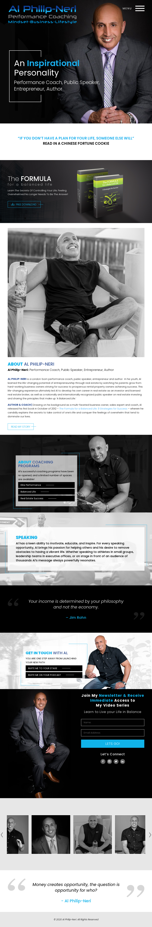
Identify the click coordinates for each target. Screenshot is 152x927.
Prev (2, 833)
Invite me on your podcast (44, 675)
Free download (26, 204)
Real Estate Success (32, 498)
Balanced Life (28, 491)
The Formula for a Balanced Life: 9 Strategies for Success (93, 408)
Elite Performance (31, 485)
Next (150, 836)
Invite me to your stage (42, 668)
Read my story (20, 427)
